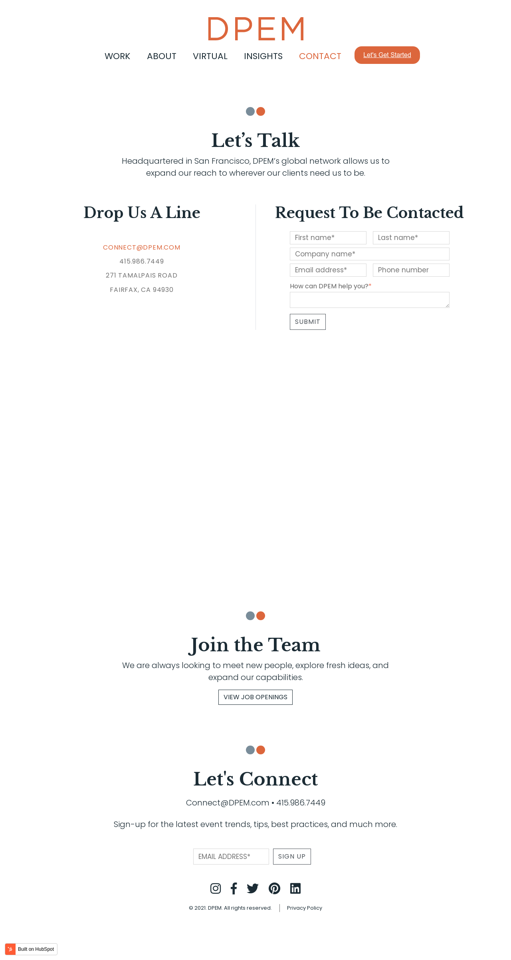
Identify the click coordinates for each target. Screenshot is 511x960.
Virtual (210, 56)
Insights (263, 56)
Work (118, 56)
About (161, 56)
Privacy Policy (304, 907)
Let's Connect (255, 779)
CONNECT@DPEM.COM (141, 247)
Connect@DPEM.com (227, 802)
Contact (320, 56)
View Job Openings (255, 697)
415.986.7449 (300, 802)
